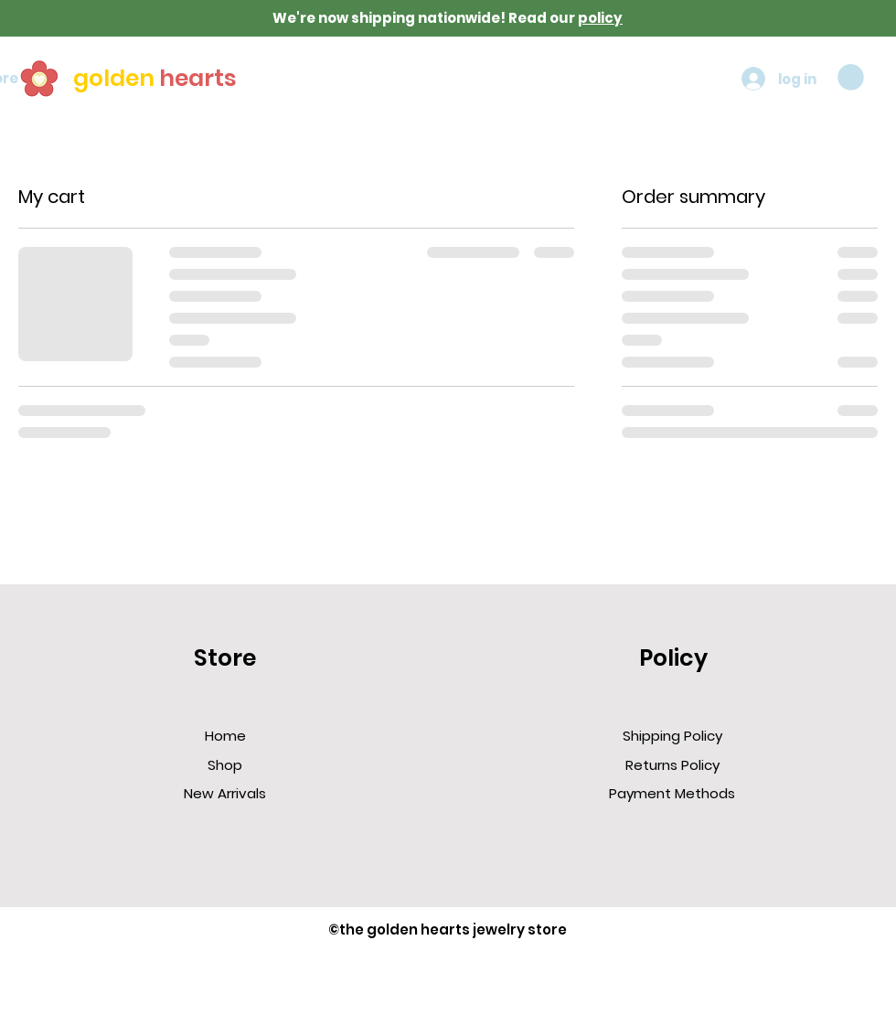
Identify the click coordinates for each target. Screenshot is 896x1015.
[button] (850, 77)
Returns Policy (672, 765)
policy (600, 17)
